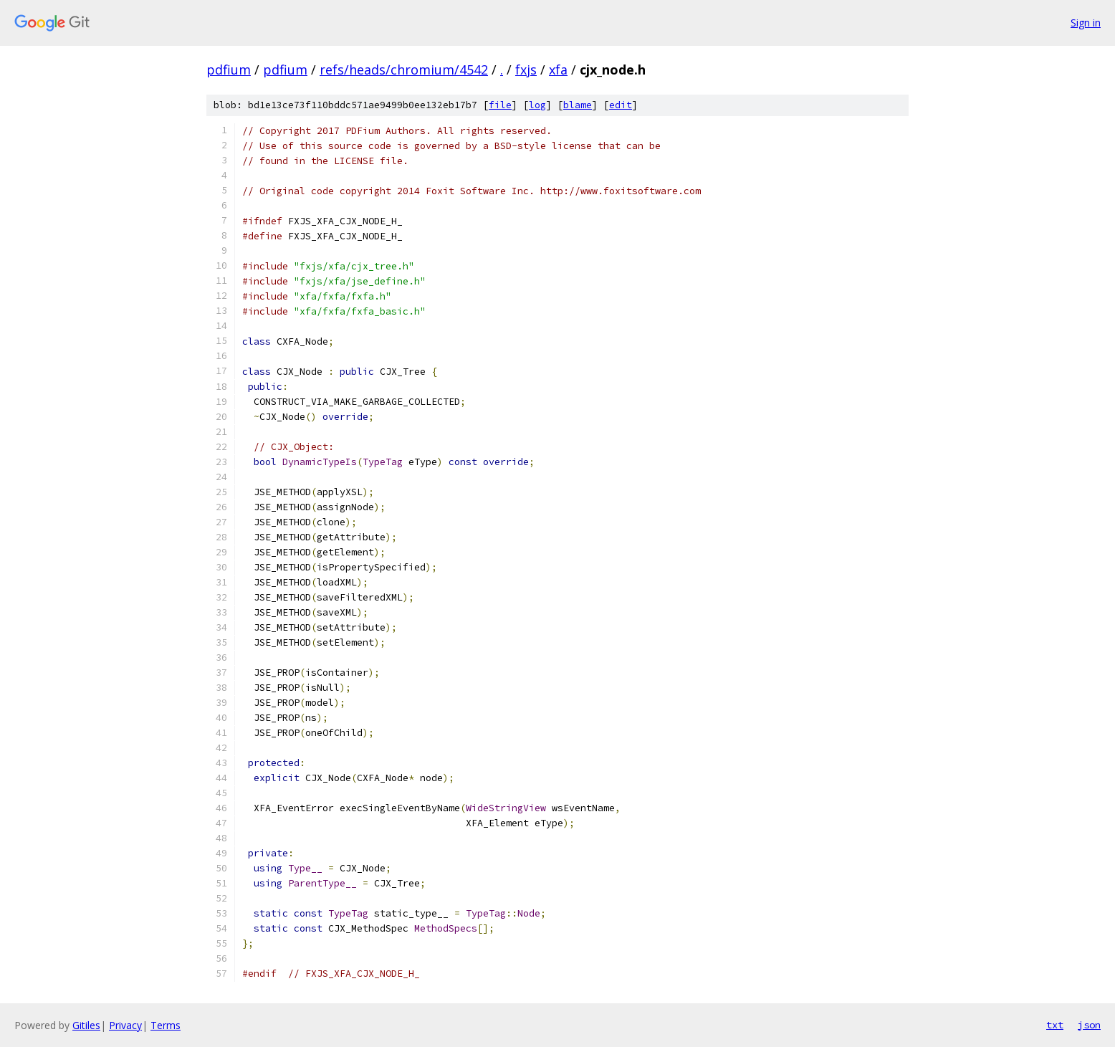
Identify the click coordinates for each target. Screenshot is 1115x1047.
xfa (558, 69)
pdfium (228, 69)
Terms (165, 1025)
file (500, 105)
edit (620, 105)
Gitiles (86, 1025)
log (537, 105)
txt (1054, 1024)
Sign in (1086, 22)
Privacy (125, 1025)
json (1089, 1024)
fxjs (526, 69)
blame (577, 105)
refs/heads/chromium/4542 (404, 69)
